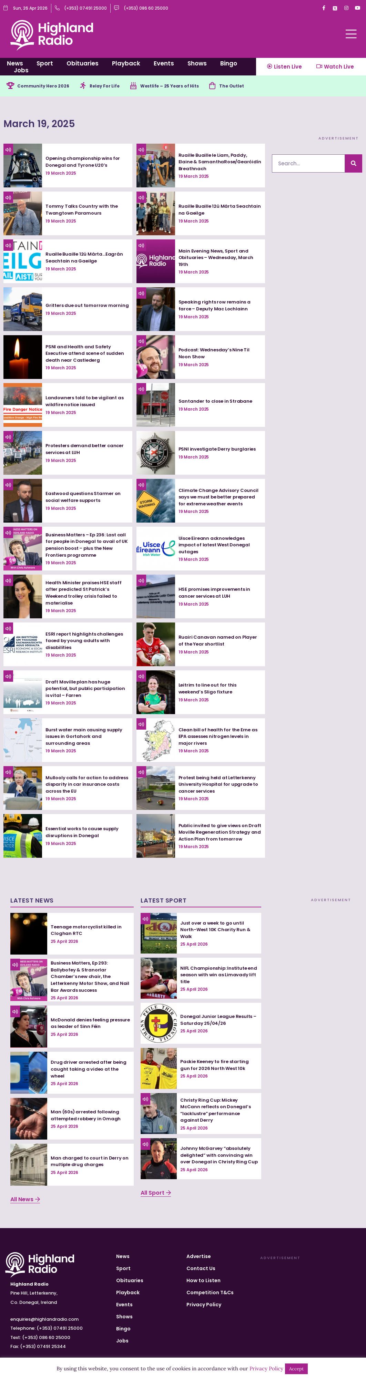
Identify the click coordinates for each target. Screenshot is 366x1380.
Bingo (228, 63)
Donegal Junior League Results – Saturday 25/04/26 (218, 1021)
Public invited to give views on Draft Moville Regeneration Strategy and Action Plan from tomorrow (216, 833)
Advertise (198, 1257)
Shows (197, 63)
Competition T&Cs (210, 1293)
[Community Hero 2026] (11, 86)
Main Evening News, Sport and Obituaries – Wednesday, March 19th (218, 259)
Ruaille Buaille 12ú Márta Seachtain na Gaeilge (208, 211)
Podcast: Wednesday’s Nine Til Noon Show (216, 354)
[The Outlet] (235, 86)
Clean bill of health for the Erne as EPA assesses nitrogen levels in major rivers (220, 738)
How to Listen (203, 1281)
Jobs (21, 70)
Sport (45, 63)
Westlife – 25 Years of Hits (187, 86)
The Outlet (257, 86)
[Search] (353, 165)
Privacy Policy (203, 1305)
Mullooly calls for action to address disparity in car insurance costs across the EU (82, 785)
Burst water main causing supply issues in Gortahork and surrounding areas (85, 738)
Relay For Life (115, 86)
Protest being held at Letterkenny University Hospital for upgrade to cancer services (220, 785)
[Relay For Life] (91, 86)
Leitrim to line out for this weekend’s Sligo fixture (209, 690)
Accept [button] (296, 1369)
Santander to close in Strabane (217, 402)
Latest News (32, 901)
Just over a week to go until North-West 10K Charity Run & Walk (216, 930)
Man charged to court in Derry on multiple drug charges (88, 1163)
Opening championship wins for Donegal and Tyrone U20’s (84, 163)
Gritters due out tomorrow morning (78, 306)
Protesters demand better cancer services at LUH (78, 450)
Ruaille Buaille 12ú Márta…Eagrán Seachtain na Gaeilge (85, 259)
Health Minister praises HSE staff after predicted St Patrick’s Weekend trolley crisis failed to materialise (85, 594)
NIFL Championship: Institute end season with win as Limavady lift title (215, 976)
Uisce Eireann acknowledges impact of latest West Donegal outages (217, 546)
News (15, 63)
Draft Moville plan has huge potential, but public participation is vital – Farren (81, 690)
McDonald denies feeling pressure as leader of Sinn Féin (88, 1024)
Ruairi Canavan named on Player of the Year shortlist (218, 642)
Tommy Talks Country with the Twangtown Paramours (82, 211)
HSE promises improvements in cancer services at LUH (216, 594)
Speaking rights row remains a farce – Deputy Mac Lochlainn (216, 306)
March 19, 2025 (60, 122)
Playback (126, 63)
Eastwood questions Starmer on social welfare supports (85, 498)
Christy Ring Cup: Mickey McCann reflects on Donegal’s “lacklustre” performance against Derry (217, 1111)
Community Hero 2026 (47, 86)
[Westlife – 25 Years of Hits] (146, 86)
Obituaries (83, 63)
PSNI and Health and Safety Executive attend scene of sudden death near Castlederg (83, 354)
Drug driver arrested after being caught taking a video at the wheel (90, 1070)
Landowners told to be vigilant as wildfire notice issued (86, 402)
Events (164, 63)
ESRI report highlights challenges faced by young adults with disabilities (85, 642)
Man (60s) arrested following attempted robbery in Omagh (87, 1116)
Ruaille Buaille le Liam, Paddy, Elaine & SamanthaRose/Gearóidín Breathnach (214, 163)
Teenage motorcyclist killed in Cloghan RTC (88, 931)
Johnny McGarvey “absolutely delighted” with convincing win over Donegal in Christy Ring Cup (218, 1156)
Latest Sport (163, 901)
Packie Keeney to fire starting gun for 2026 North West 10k (216, 1066)
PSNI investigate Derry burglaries (219, 450)
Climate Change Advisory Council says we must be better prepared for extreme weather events (220, 498)
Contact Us (200, 1269)
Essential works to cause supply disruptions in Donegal (84, 833)
